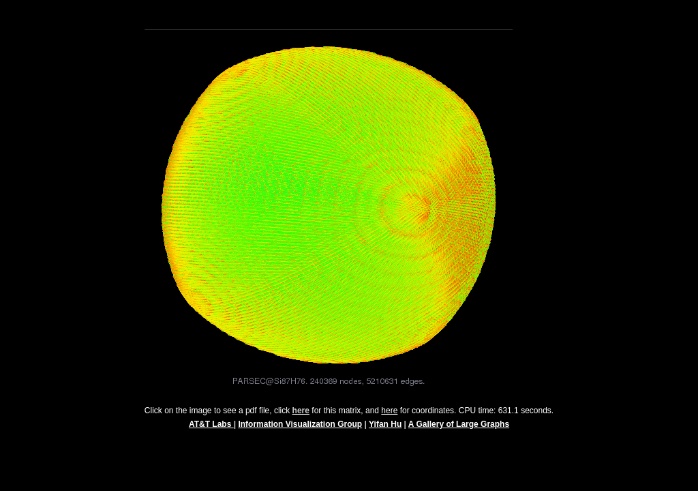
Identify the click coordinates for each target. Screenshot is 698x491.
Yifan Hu (385, 430)
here (389, 416)
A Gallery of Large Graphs (458, 430)
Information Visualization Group (300, 430)
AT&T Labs (211, 430)
